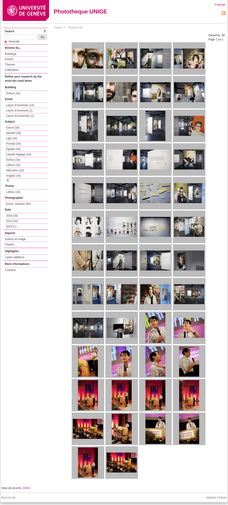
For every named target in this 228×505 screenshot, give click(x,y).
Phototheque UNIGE (80, 11)
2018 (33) (12, 215)
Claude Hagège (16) (18, 154)
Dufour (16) (13, 93)
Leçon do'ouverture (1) (20, 115)
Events (9, 59)
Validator (211, 497)
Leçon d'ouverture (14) (20, 105)
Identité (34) (13, 133)
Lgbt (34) (11, 138)
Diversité (12, 41)
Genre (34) (13, 127)
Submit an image (15, 239)
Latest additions (14, 257)
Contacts (10, 270)
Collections (12, 70)
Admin (223, 497)
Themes (10, 64)
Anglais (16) (13, 175)
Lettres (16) (13, 165)
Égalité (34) (13, 149)
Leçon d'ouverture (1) (19, 110)
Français (220, 4)
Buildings (10, 53)
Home (58, 27)
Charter (9, 244)
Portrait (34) (13, 143)
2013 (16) (12, 221)
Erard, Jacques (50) (18, 203)
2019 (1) (11, 226)
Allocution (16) (15, 170)
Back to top (8, 497)
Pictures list (75, 27)
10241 (26, 488)
